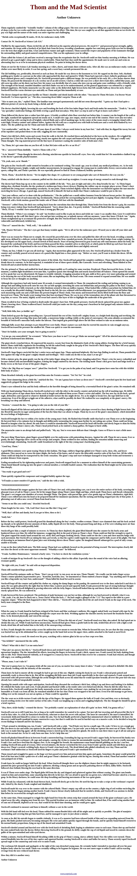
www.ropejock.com (68, 874)
